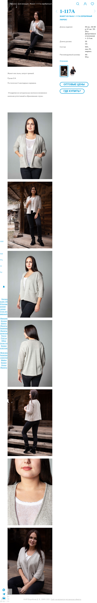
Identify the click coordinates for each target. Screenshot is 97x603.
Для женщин (23, 4)
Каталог (13, 4)
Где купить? (72, 91)
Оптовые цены (74, 84)
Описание (64, 61)
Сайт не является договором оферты (66, 599)
